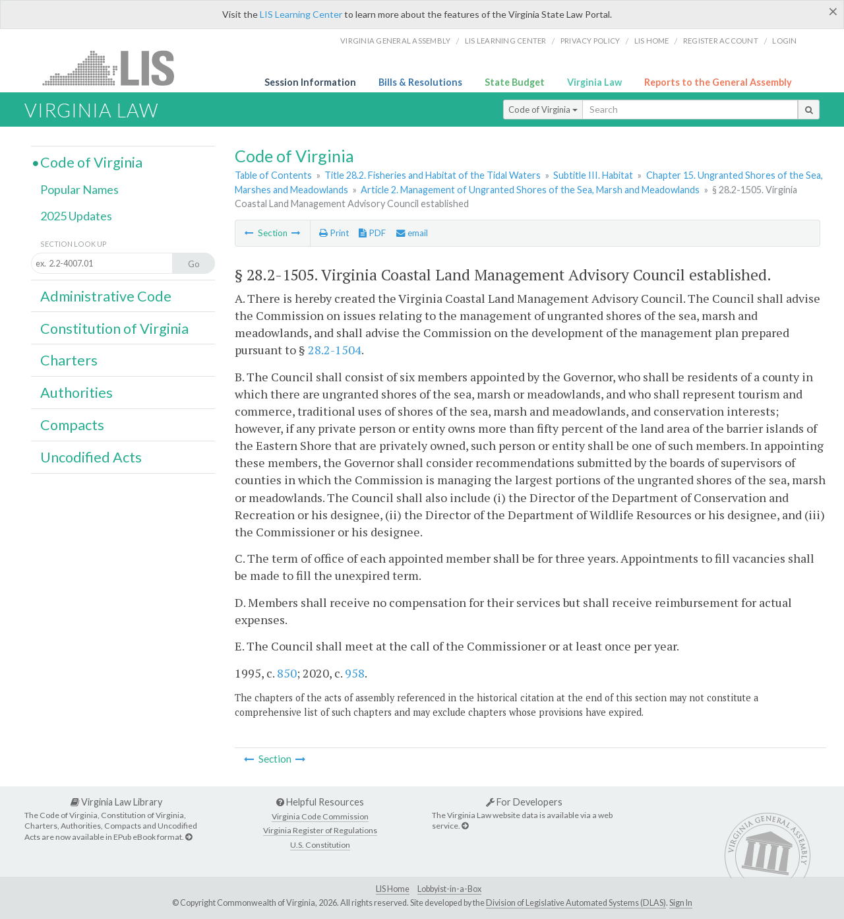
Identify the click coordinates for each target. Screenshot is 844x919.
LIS (115, 67)
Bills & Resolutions (420, 82)
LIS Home (392, 889)
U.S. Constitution (320, 845)
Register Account (720, 40)
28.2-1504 (334, 350)
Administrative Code (105, 296)
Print (334, 233)
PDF (372, 233)
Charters (69, 360)
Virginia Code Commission (320, 816)
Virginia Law (594, 82)
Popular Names (79, 189)
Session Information (310, 82)
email (412, 233)
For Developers (524, 802)
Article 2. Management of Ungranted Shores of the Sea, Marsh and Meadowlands (530, 189)
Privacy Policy (590, 40)
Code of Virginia (543, 109)
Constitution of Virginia (114, 328)
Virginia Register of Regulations (320, 830)
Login (784, 40)
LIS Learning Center (301, 14)
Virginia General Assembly (395, 40)
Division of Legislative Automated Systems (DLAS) (576, 903)
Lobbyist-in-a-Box (449, 889)
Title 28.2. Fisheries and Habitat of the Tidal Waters (432, 175)
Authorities (76, 392)
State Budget (515, 82)
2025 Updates (76, 215)
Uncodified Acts (91, 457)
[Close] (833, 11)
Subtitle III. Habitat (593, 175)
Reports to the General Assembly (718, 82)
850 (287, 673)
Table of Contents (273, 175)
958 (355, 673)
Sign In (680, 903)
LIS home (651, 40)
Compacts (72, 424)
